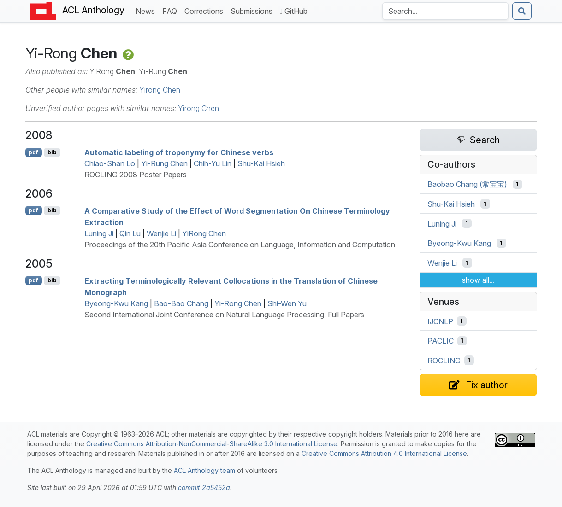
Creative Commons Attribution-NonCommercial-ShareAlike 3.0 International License (211, 444)
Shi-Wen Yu (287, 303)
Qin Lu (130, 233)
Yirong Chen (159, 89)
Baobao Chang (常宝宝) (467, 184)
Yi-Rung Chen (164, 163)
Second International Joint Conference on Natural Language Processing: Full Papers (224, 314)
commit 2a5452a (204, 487)
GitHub (294, 11)
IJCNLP (440, 321)
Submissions (253, 10)
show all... (478, 280)
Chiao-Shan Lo (109, 163)
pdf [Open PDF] (33, 152)
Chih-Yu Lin (212, 163)
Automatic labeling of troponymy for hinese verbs (178, 152)
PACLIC (440, 340)
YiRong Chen (204, 233)
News (147, 10)
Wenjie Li (161, 233)
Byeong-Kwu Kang (116, 303)
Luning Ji (98, 233)
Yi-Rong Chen (237, 303)
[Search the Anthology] (445, 11)
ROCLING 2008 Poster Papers (135, 174)
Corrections (205, 10)
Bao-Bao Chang (181, 303)
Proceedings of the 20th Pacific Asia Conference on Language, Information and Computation (239, 244)
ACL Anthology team (204, 470)
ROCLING (444, 360)
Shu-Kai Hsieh (261, 163)
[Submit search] (522, 11)
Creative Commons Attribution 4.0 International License (384, 453)
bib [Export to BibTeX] (52, 152)
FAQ (171, 10)
